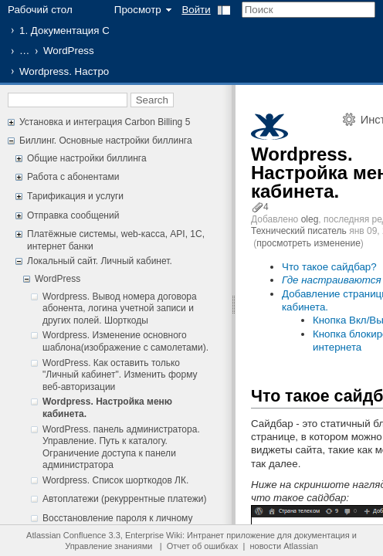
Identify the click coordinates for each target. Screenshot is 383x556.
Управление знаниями (108, 546)
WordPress (68, 50)
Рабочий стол (40, 9)
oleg (310, 219)
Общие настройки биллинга (87, 158)
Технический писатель (299, 230)
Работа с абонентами (73, 176)
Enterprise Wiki (153, 535)
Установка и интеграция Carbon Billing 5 (104, 122)
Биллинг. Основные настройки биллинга (105, 140)
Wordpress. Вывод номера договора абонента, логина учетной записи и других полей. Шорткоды (119, 308)
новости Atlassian (283, 546)
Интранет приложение (231, 535)
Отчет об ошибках (203, 546)
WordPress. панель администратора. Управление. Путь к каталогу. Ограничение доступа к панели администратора (121, 447)
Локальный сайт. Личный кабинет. (99, 261)
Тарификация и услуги (75, 196)
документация (322, 535)
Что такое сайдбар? (329, 267)
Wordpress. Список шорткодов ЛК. (115, 480)
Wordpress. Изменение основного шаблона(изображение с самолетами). (125, 341)
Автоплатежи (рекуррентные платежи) (124, 498)
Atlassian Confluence (66, 535)
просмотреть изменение (308, 243)
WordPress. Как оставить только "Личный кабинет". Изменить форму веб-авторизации (120, 375)
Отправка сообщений (73, 215)
